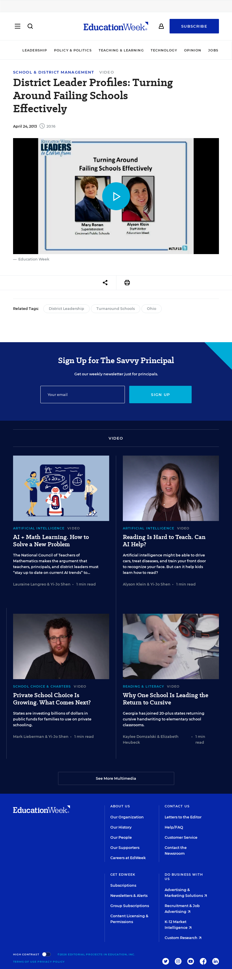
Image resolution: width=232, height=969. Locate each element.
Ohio (151, 308)
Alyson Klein (134, 584)
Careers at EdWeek (128, 858)
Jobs (213, 50)
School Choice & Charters (42, 686)
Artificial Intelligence (38, 528)
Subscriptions (123, 885)
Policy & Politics (73, 50)
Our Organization (127, 817)
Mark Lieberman (28, 736)
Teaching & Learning (121, 50)
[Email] (82, 394)
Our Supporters (124, 847)
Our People (121, 837)
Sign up (160, 394)
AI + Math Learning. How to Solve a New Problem (51, 540)
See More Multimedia (116, 778)
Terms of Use (25, 961)
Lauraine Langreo (29, 584)
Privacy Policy (51, 961)
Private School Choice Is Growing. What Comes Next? (52, 699)
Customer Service (181, 837)
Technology (164, 50)
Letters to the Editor (183, 817)
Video (106, 72)
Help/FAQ (174, 827)
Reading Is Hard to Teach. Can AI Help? (164, 540)
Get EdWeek (123, 874)
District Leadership (66, 308)
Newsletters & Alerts (129, 895)
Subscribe (194, 26)
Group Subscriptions (129, 906)
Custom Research (183, 938)
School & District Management (53, 72)
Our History (121, 827)
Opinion (193, 50)
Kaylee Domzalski (139, 736)
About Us (120, 806)
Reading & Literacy (143, 686)
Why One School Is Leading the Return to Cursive (165, 699)
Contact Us (177, 806)
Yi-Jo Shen (61, 584)
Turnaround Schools (115, 308)
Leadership (34, 50)
